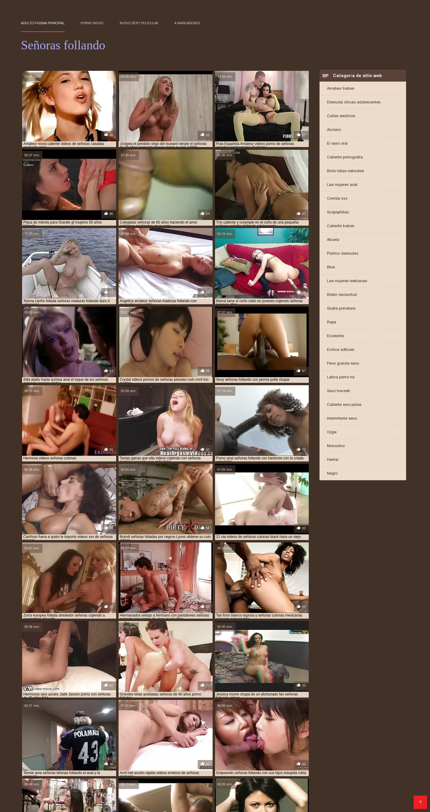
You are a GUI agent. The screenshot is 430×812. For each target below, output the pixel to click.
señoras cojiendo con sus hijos (226, 745)
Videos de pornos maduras (49, 789)
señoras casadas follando (44, 741)
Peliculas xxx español (154, 765)
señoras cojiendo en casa (330, 745)
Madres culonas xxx (216, 793)
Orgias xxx (143, 793)
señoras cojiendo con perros (167, 745)
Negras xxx (327, 774)
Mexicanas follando (294, 789)
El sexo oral (337, 144)
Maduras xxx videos (206, 784)
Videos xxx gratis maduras (149, 789)
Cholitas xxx (243, 784)
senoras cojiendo (155, 741)
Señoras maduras (212, 770)
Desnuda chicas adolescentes (353, 102)
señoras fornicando (318, 754)
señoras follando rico (274, 754)
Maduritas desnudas (248, 765)
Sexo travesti (338, 391)
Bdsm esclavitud (342, 295)
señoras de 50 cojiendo (72, 751)
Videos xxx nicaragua (319, 798)
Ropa (331, 322)
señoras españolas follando (68, 754)
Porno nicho (92, 23)
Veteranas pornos (375, 770)
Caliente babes (340, 226)
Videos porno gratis (285, 770)
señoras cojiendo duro (281, 745)
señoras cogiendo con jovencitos (103, 741)
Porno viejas (271, 784)
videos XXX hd (122, 784)
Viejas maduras (149, 779)
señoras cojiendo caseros (250, 741)
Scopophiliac (338, 212)
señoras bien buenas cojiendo (209, 738)
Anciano (334, 130)
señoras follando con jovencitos (171, 754)
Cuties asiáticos (341, 116)
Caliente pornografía (345, 157)
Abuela (333, 240)
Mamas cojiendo (174, 793)
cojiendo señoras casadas (202, 735)
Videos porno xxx (105, 803)
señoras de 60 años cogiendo (124, 751)
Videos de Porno (80, 779)
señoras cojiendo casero (199, 741)
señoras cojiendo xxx (40, 748)
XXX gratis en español (69, 798)
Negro (332, 474)
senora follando (161, 738)
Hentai (332, 460)
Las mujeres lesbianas (347, 281)
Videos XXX (91, 784)
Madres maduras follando (180, 803)
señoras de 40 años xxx (347, 748)
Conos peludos (295, 774)
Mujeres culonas (334, 789)
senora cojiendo (126, 738)
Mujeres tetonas (38, 793)
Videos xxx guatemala (255, 779)
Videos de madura (337, 784)
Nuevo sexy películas (139, 23)
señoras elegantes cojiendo (338, 751)
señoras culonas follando (242, 748)
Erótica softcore (340, 350)
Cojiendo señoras (187, 774)
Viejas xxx (221, 803)
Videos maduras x (257, 774)
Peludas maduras (300, 793)
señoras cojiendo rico (378, 745)
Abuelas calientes (57, 774)
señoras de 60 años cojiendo (180, 751)
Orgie (332, 432)
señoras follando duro (227, 754)
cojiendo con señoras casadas (110, 735)
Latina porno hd (340, 377)
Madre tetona (62, 784)
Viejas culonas (333, 765)
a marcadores (187, 23)
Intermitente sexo (342, 419)
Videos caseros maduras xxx (198, 779)
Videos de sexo (360, 798)
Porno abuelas (94, 774)
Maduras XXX (377, 793)
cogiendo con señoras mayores (49, 735)
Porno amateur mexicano (164, 770)
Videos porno (248, 770)
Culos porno (46, 779)
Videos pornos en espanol (166, 798)
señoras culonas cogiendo (136, 748)
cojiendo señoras (158, 735)
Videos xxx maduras (63, 803)
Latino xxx (138, 803)
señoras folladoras (117, 754)
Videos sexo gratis (259, 793)
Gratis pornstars (341, 309)
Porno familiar (115, 779)
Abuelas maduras (361, 774)
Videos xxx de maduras (104, 765)
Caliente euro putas (344, 405)
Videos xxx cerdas (274, 798)
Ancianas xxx (301, 784)
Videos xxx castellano (377, 789)
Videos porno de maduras (49, 765)
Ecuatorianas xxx (377, 784)
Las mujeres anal (342, 185)
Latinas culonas (250, 803)
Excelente (335, 336)
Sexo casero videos (302, 779)
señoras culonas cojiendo (189, 748)
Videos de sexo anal (61, 770)
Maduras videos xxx (294, 765)
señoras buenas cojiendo (263, 738)
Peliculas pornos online (110, 770)
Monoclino (336, 446)
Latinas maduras (198, 789)
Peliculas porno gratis (331, 770)
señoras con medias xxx (86, 748)
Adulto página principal (42, 23)
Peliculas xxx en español (139, 774)
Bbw (331, 267)
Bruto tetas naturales (345, 171)
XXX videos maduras (202, 765)
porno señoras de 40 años (83, 738)
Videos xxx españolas (348, 779)
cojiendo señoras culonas (254, 735)
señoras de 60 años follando (236, 751)
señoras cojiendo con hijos (365, 741)
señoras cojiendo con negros (108, 745)
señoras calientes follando (316, 738)
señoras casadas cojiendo (369, 738)
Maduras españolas (161, 784)
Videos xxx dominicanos (244, 789)
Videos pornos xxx (340, 793)
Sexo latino (208, 798)
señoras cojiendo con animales (307, 741)
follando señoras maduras (348, 735)
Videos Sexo (222, 774)
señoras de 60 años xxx (287, 751)
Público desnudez (342, 254)
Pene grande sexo (343, 364)
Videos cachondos (78, 793)
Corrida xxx (337, 199)
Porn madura (114, 793)
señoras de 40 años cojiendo (296, 748)
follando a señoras (301, 735)
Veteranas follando (115, 798)
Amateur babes (340, 89)
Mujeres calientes (99, 789)
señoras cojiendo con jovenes (48, 745)
